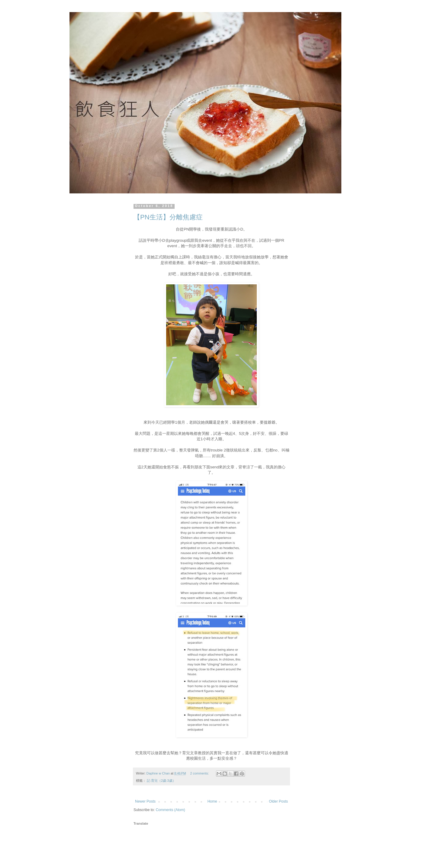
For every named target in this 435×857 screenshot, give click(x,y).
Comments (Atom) (170, 810)
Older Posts (278, 801)
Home (212, 801)
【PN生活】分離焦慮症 (168, 217)
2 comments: (200, 773)
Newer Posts (145, 801)
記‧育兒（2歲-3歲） (161, 780)
